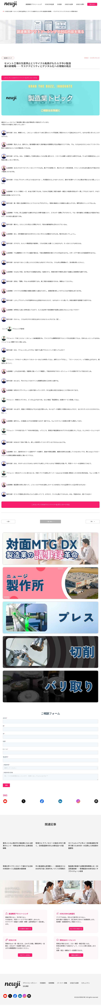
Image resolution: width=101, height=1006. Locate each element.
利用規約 (43, 984)
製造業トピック (8, 58)
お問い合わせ (92, 4)
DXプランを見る (25, 956)
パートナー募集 (62, 984)
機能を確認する (76, 956)
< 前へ (8, 522)
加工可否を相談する (76, 930)
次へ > (92, 522)
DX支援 (59, 4)
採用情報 (51, 984)
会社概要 (25, 987)
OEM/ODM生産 (49, 4)
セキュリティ (85, 984)
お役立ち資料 (80, 4)
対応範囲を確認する (25, 930)
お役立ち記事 (69, 4)
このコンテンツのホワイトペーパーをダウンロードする (20, 77)
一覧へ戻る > (50, 522)
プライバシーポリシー (30, 984)
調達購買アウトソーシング (34, 4)
